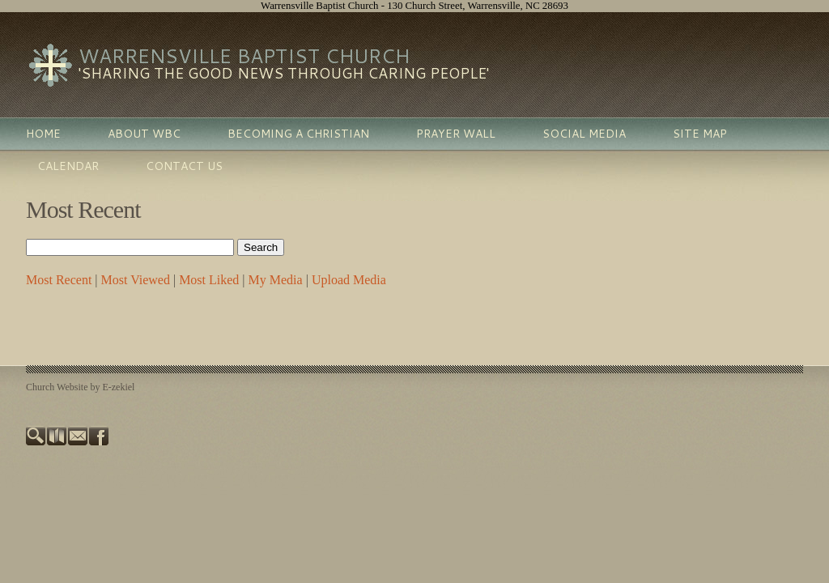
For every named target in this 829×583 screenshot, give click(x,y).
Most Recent (58, 280)
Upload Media (349, 280)
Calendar (68, 166)
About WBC (144, 134)
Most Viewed (135, 280)
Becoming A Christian (298, 134)
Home (43, 134)
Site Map (700, 134)
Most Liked (209, 280)
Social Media (584, 134)
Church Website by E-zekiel (80, 387)
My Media (276, 280)
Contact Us (184, 166)
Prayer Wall (455, 134)
